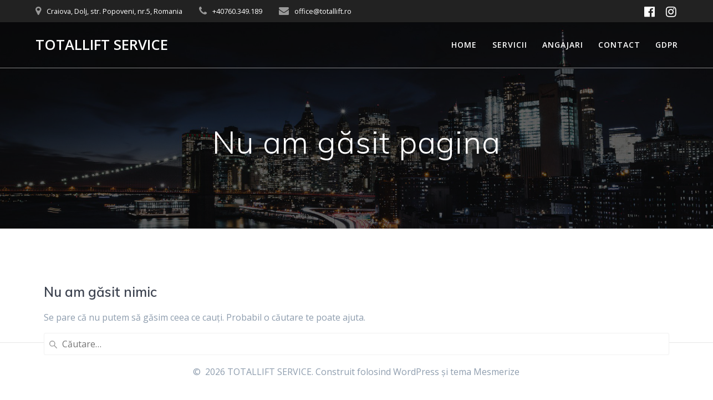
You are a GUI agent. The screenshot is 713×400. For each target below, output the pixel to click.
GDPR (666, 44)
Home (464, 44)
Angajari (562, 44)
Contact (619, 44)
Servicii (509, 44)
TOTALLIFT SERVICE (101, 45)
